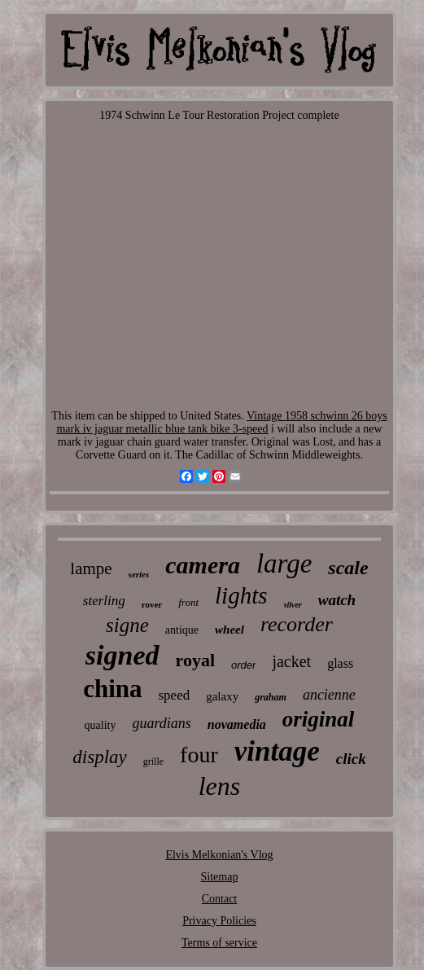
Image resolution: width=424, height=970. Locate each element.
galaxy (222, 696)
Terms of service (219, 943)
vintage (277, 751)
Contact (220, 899)
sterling (104, 600)
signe (127, 625)
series (139, 574)
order (243, 665)
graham (270, 697)
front (188, 602)
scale (348, 567)
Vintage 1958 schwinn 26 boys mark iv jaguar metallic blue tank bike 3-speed (221, 422)
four (199, 754)
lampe (90, 568)
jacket (291, 661)
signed (122, 655)
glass (340, 663)
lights (241, 595)
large (284, 563)
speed (174, 695)
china (112, 688)
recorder (296, 624)
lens (220, 786)
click (351, 758)
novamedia (237, 724)
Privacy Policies (219, 921)
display (99, 757)
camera (202, 564)
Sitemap (219, 877)
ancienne (329, 695)
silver (293, 604)
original (318, 719)
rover (152, 604)
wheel (229, 629)
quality (100, 725)
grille (153, 761)
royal (195, 660)
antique (182, 630)
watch (337, 599)
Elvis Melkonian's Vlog (219, 855)
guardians (162, 723)
